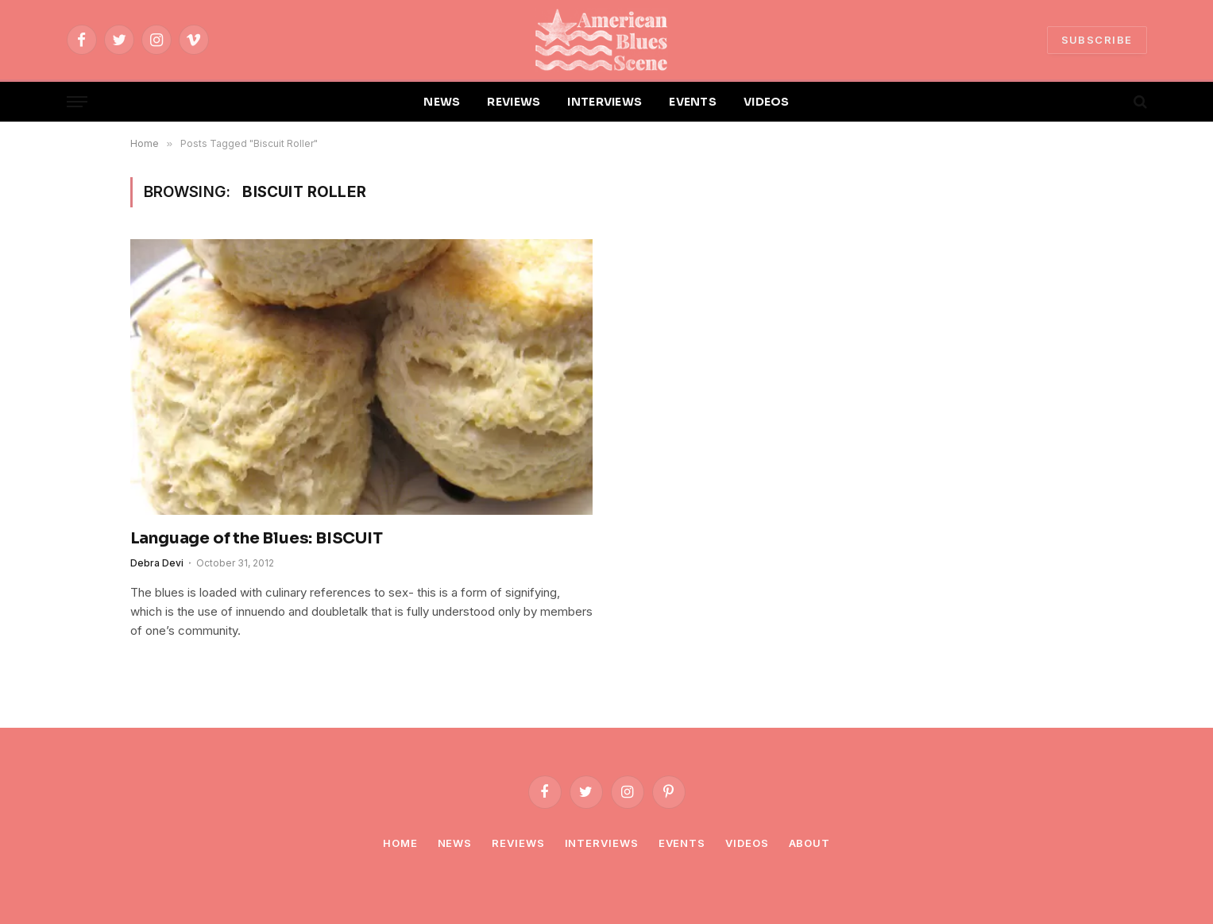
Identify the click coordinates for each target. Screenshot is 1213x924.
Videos (746, 843)
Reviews (518, 843)
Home (400, 843)
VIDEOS (767, 102)
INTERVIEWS (604, 102)
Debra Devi (156, 563)
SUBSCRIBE (1097, 39)
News (455, 843)
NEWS (441, 102)
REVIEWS (513, 102)
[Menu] (77, 102)
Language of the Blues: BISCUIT (256, 538)
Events (682, 843)
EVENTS (693, 102)
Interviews (602, 843)
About (810, 843)
